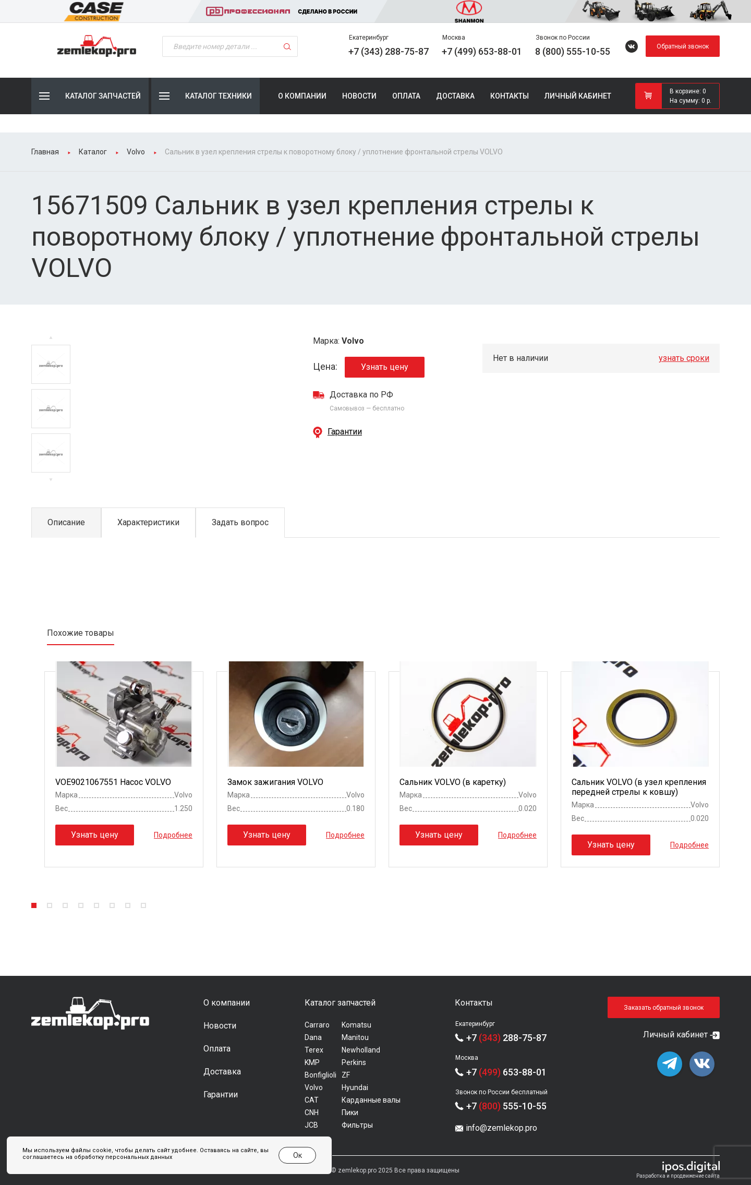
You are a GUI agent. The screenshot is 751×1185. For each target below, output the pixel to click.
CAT (312, 1100)
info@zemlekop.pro (501, 1128)
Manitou (355, 1037)
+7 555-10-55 (506, 1106)
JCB (311, 1125)
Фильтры (357, 1125)
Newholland (361, 1050)
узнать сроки (684, 358)
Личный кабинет (577, 96)
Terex (314, 1050)
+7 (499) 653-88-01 (482, 51)
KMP (312, 1062)
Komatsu (356, 1025)
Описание (66, 522)
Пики (350, 1112)
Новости (359, 96)
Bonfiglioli (320, 1075)
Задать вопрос (240, 522)
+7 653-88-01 (506, 1072)
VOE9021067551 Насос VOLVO (113, 782)
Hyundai (355, 1087)
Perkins (354, 1062)
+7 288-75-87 (506, 1037)
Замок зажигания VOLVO (275, 782)
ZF (346, 1075)
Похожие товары (80, 633)
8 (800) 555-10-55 (572, 51)
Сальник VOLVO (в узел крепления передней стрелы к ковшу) (639, 787)
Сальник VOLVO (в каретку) (452, 782)
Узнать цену (384, 367)
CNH (312, 1112)
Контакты (509, 96)
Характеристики (148, 522)
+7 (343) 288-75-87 (388, 51)
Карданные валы (371, 1100)
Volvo (314, 1087)
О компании (302, 96)
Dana (313, 1037)
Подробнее (173, 834)
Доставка (455, 96)
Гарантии (345, 432)
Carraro (317, 1025)
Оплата (406, 96)
